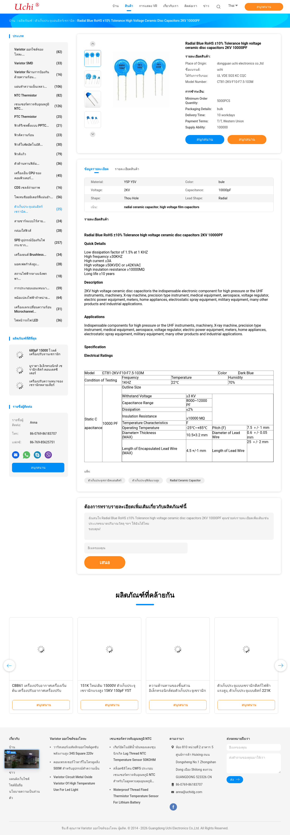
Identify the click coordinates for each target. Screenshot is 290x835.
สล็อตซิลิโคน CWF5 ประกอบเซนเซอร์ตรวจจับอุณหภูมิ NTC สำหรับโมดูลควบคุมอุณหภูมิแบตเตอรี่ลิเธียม (134, 775)
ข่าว (12, 772)
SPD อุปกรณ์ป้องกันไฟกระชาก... (38, 242)
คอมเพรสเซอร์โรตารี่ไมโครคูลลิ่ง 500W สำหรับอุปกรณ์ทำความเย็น (76, 765)
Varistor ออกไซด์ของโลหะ (68, 739)
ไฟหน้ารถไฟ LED (38, 320)
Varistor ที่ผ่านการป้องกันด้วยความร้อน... (38, 74)
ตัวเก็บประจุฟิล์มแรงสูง (145, 480)
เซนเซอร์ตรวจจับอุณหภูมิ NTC (131, 739)
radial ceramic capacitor (185, 480)
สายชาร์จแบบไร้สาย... (38, 221)
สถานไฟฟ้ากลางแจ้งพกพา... (38, 276)
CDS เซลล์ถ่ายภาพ (38, 187)
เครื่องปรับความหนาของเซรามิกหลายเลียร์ (46, 383)
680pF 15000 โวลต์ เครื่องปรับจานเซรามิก (44, 352)
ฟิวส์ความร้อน (38, 135)
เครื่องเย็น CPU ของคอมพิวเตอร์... (38, 175)
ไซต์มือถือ (15, 785)
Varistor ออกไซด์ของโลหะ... (38, 52)
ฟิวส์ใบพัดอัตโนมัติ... (38, 144)
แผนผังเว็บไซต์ (19, 779)
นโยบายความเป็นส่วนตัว (24, 795)
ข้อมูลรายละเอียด (96, 169)
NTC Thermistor (38, 95)
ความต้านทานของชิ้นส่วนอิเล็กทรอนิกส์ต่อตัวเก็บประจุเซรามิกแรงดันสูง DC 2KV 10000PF (177, 690)
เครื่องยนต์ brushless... (38, 254)
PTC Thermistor (38, 116)
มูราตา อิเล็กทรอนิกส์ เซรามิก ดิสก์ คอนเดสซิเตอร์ (45, 369)
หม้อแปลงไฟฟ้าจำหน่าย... (38, 297)
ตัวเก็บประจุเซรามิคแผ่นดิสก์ (104, 480)
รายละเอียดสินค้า (127, 169)
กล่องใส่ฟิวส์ (38, 230)
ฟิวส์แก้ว (38, 154)
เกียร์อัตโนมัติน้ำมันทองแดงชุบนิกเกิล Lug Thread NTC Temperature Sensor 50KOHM (134, 753)
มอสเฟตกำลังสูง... (38, 264)
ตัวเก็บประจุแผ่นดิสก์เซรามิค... (38, 209)
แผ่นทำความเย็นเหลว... (38, 86)
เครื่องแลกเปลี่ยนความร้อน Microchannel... (38, 309)
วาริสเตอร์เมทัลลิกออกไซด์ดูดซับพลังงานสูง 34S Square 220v (76, 750)
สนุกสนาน (264, 7)
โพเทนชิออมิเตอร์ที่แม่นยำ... (38, 197)
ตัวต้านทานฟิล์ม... (38, 163)
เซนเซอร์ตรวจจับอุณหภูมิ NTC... (38, 106)
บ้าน (12, 747)
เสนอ (105, 562)
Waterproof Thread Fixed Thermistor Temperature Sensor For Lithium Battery (136, 796)
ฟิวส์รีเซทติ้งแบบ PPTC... (38, 125)
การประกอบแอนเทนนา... (38, 288)
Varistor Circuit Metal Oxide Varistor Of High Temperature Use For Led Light (74, 783)
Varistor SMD (38, 63)
